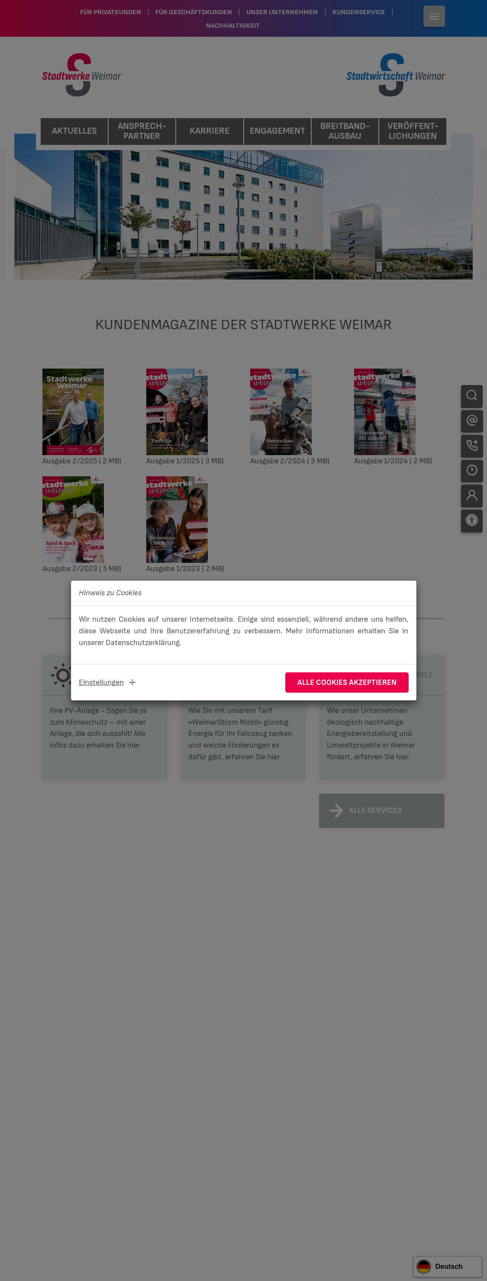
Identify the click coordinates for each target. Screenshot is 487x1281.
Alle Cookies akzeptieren (347, 682)
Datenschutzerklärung (143, 642)
